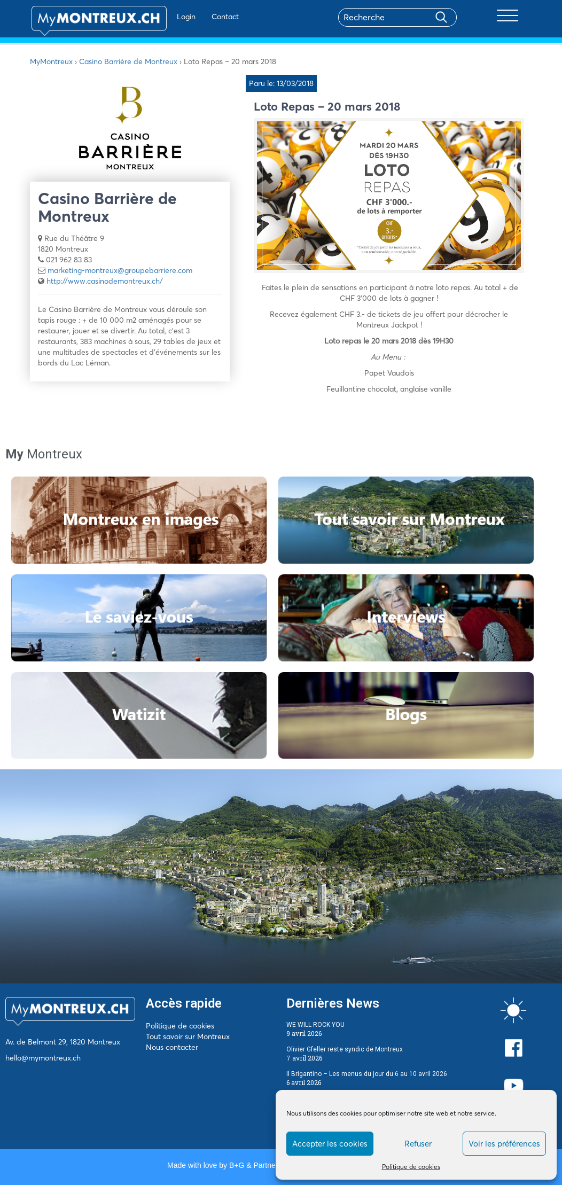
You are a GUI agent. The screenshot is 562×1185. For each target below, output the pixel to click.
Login (161, 16)
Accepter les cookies (330, 1144)
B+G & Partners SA (261, 1165)
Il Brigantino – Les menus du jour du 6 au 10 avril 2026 (366, 1074)
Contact (200, 16)
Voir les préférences (504, 1144)
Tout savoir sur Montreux (188, 1036)
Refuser (418, 1144)
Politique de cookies (411, 1167)
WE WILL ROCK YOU (315, 1024)
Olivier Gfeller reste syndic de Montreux (344, 1049)
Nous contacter (172, 1047)
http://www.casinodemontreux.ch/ (104, 281)
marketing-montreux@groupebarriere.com (120, 270)
